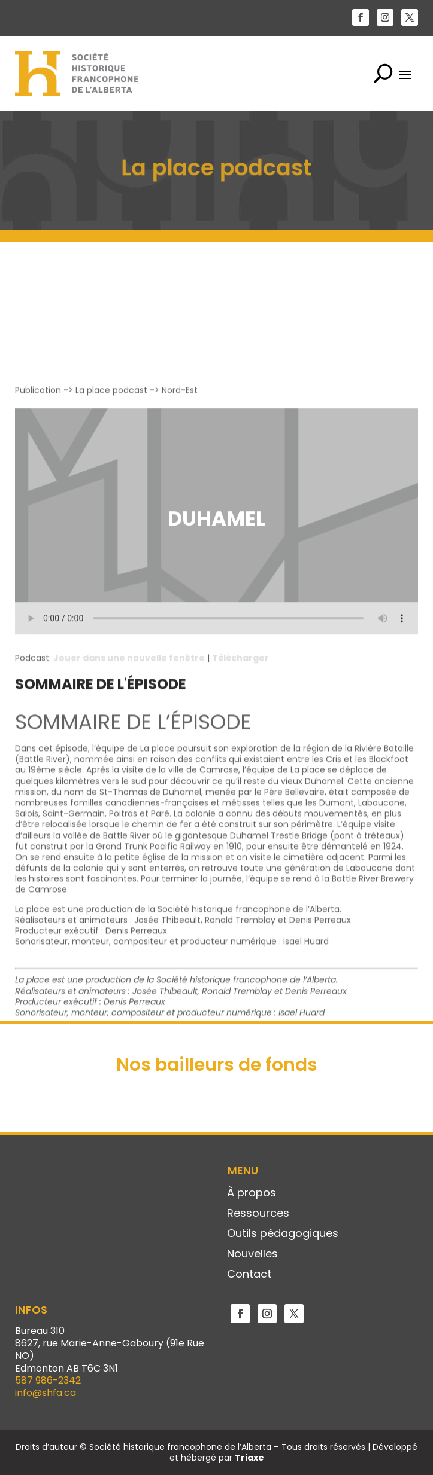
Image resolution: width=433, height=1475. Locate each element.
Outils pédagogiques (282, 1234)
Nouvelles (252, 1254)
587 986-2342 (48, 1380)
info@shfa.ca (45, 1393)
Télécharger (240, 813)
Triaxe (249, 1458)
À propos (251, 1193)
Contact (249, 1274)
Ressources (258, 1213)
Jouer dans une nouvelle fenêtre (129, 813)
